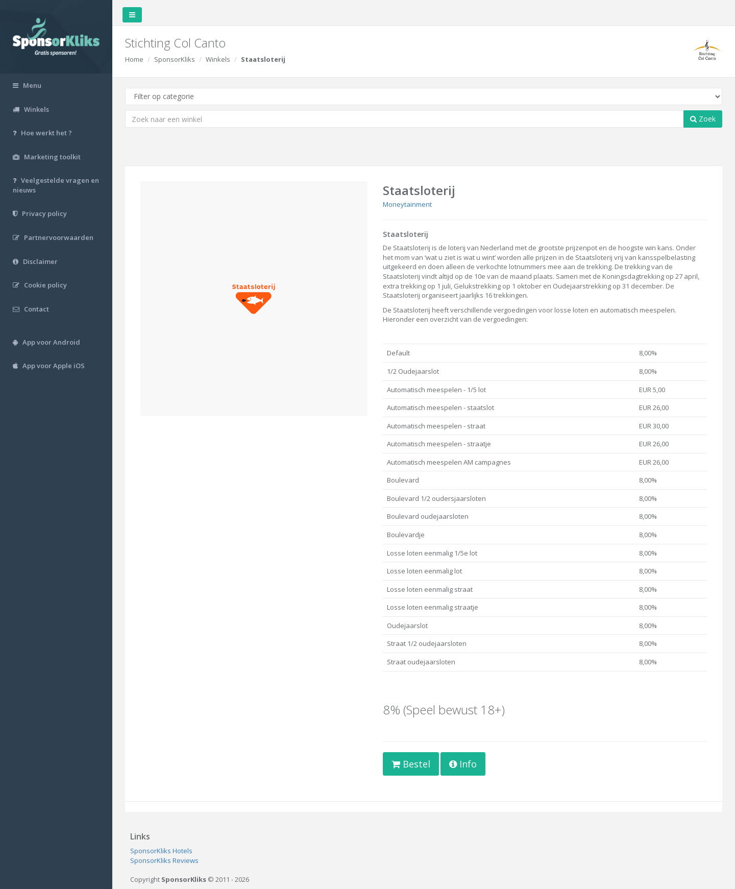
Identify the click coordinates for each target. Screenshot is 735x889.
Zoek (703, 119)
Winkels (218, 59)
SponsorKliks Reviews (164, 860)
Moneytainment (407, 204)
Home (134, 59)
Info (463, 764)
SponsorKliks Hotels (161, 850)
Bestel (410, 764)
